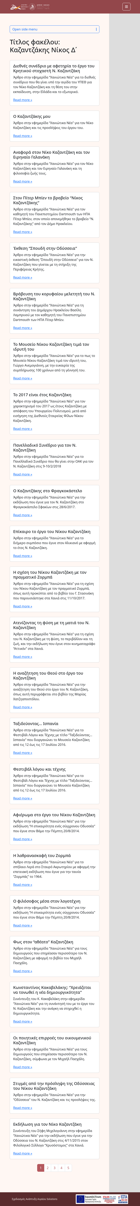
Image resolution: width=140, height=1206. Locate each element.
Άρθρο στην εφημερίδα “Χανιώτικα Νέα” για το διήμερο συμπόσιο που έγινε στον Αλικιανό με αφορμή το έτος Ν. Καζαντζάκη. (54, 543)
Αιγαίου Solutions (47, 1199)
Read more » (22, 100)
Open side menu (54, 29)
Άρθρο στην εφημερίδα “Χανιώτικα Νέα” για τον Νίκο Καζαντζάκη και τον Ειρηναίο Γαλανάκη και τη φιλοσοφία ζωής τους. (53, 168)
